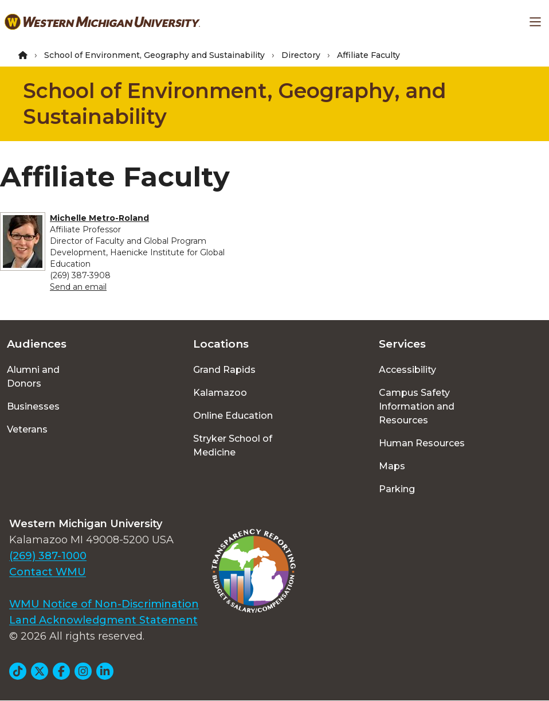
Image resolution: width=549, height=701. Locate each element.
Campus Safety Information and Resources (416, 406)
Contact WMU (47, 572)
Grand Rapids (224, 369)
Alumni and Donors (33, 376)
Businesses (33, 406)
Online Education (233, 415)
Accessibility (407, 369)
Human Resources (422, 443)
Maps (392, 466)
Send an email (78, 287)
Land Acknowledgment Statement (103, 620)
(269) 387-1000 (48, 556)
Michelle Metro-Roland (99, 218)
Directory (300, 55)
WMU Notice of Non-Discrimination (104, 604)
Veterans (27, 429)
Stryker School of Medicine (232, 445)
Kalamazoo (220, 392)
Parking (397, 489)
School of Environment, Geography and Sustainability (154, 55)
